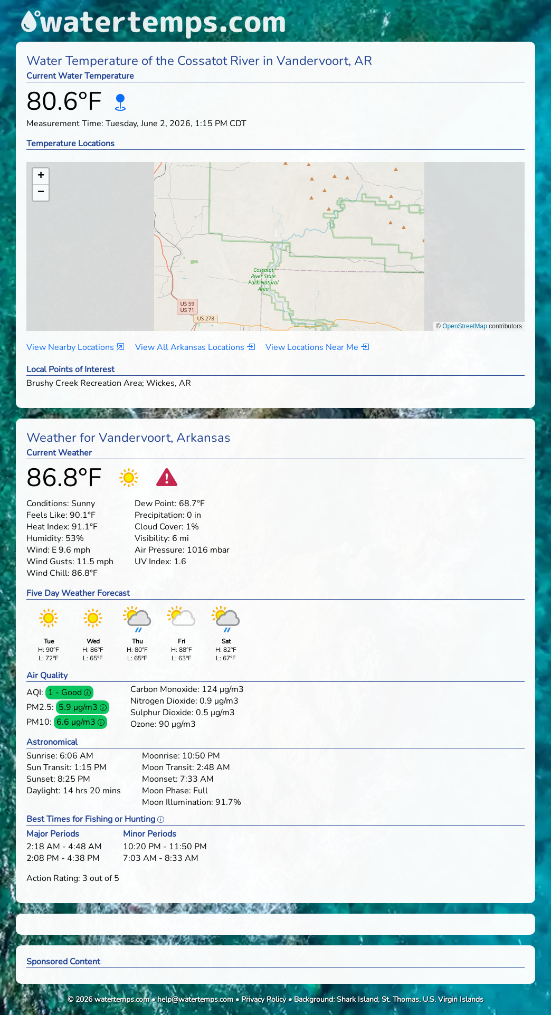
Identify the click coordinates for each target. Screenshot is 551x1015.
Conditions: (47, 503)
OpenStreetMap (464, 326)
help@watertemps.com (195, 999)
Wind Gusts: (50, 561)
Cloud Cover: (159, 527)
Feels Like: (47, 515)
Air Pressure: (160, 550)
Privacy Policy (263, 999)
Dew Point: (156, 503)
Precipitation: (160, 515)
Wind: (38, 550)
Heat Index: (48, 527)
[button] (276, 236)
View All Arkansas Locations (195, 347)
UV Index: (153, 561)
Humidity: (44, 538)
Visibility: (152, 538)
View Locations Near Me (317, 347)
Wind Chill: (48, 573)
